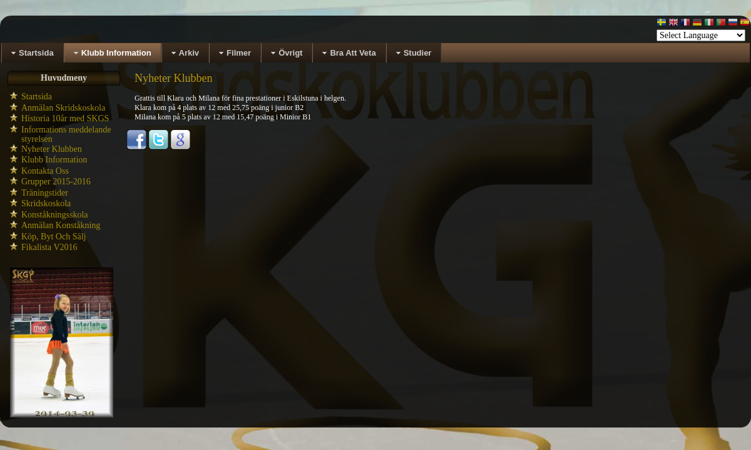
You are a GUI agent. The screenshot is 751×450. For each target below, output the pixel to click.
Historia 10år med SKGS (65, 118)
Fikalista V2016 (49, 247)
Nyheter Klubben (51, 149)
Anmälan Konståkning (60, 225)
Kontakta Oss (45, 171)
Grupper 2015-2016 (56, 181)
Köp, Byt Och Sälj (53, 236)
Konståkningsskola (54, 214)
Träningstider (44, 193)
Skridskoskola (46, 203)
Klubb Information (54, 159)
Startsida (36, 96)
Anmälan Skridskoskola (63, 107)
